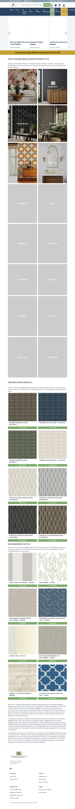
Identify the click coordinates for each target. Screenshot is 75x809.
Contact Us (29, 1)
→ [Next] (66, 33)
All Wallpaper (46, 11)
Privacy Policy (42, 792)
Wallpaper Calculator (16, 792)
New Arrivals (57, 11)
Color (17, 10)
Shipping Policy (43, 776)
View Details (22, 428)
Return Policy (42, 779)
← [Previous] (9, 33)
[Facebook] (65, 1)
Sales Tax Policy (43, 782)
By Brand (38, 11)
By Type (30, 11)
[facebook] (37, 768)
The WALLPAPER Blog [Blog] (57, 1)
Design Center (14, 779)
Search (47, 5)
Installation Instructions (16, 795)
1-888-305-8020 (15, 1)
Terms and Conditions (45, 789)
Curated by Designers (64, 11)
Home (11, 10)
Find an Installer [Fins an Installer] (14, 798)
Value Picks (52, 11)
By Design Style (24, 11)
